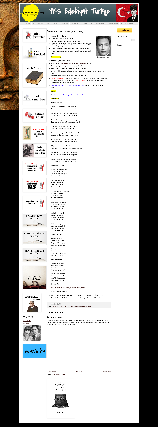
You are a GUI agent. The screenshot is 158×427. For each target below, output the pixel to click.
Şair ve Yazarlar (52, 23)
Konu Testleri (100, 23)
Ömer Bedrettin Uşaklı (84, 306)
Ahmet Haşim (81, 63)
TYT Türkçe (25, 23)
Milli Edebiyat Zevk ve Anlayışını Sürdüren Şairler (68, 288)
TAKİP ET (124, 30)
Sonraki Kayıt (51, 371)
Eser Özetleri (113, 23)
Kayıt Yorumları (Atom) (59, 375)
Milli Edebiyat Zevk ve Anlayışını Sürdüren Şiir (65, 306)
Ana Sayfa (79, 371)
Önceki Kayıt (107, 371)
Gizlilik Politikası (127, 23)
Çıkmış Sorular (87, 23)
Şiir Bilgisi (74, 23)
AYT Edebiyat (38, 23)
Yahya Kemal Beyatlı (67, 63)
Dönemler (64, 23)
